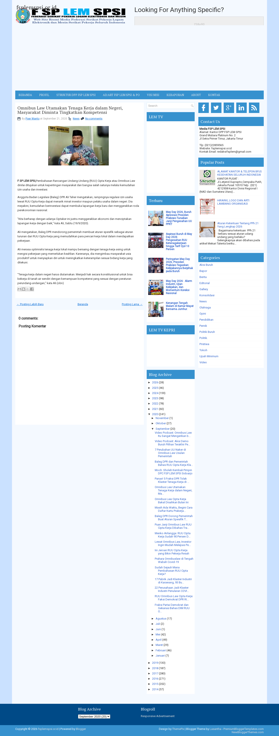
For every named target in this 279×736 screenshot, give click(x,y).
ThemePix (178, 729)
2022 (155, 403)
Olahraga (205, 307)
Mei (158, 634)
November (162, 418)
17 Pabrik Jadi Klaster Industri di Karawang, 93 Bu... (173, 581)
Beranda (83, 304)
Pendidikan (206, 319)
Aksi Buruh (206, 264)
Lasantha (215, 729)
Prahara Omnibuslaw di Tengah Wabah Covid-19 (174, 560)
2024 (155, 393)
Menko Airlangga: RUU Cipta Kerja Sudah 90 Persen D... (173, 535)
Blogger (81, 729)
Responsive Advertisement (158, 716)
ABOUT (196, 95)
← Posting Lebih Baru (30, 304)
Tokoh (203, 350)
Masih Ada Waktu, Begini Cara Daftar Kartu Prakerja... (173, 509)
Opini (202, 313)
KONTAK (214, 95)
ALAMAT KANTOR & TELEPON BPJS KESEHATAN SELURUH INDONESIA (239, 173)
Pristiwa (204, 344)
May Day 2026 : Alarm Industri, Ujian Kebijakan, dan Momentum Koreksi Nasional (179, 287)
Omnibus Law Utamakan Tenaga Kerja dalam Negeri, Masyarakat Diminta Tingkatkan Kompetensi (70, 110)
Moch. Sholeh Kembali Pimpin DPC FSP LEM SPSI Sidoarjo (173, 471)
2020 (155, 414)
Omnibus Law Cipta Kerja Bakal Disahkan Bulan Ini (172, 500)
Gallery (203, 289)
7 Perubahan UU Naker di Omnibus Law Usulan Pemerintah (170, 453)
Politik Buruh (207, 331)
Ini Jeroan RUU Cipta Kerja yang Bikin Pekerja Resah (172, 552)
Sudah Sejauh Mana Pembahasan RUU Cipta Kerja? (171, 571)
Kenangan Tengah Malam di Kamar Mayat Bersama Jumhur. (180, 306)
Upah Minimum (208, 356)
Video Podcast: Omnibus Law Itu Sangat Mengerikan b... (173, 434)
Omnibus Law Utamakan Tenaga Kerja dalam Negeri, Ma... (173, 490)
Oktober (161, 423)
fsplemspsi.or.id (36, 7)
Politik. (203, 338)
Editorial (204, 283)
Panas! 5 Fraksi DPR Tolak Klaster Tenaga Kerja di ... (172, 480)
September (163, 428)
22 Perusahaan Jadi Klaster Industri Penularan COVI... (172, 589)
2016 (155, 678)
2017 (155, 673)
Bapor (203, 271)
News (76, 118)
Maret (159, 645)
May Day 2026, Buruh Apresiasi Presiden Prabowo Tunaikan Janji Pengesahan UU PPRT (179, 218)
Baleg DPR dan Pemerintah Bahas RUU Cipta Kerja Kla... (174, 463)
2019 (155, 662)
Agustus (161, 618)
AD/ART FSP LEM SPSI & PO (121, 95)
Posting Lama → (132, 304)
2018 (155, 668)
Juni (158, 629)
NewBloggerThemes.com (248, 732)
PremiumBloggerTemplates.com (243, 729)
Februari (161, 650)
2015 (155, 683)
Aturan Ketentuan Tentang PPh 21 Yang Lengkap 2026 (238, 225)
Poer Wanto (32, 118)
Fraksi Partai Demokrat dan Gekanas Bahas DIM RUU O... (172, 608)
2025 (155, 387)
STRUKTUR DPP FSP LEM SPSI (76, 95)
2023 (155, 398)
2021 (155, 409)
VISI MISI (153, 95)
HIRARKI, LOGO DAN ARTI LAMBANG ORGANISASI (233, 202)
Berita (203, 277)
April (159, 639)
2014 (155, 689)
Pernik (203, 325)
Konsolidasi (206, 295)
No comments (93, 118)
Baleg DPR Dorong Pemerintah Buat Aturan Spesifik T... (174, 517)
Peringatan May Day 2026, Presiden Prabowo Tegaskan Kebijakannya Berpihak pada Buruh (179, 265)
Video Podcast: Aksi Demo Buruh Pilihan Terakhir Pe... (172, 443)
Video (203, 362)
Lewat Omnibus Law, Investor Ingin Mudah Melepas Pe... (173, 543)
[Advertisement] (139, 57)
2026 (155, 382)
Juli (158, 623)
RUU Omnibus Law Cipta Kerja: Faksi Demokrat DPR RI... (174, 598)
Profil (44, 95)
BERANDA (25, 95)
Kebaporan (175, 95)
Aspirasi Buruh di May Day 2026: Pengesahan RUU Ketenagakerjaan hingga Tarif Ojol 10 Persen (179, 241)
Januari (160, 655)
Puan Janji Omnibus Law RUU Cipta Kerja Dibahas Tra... (173, 526)
